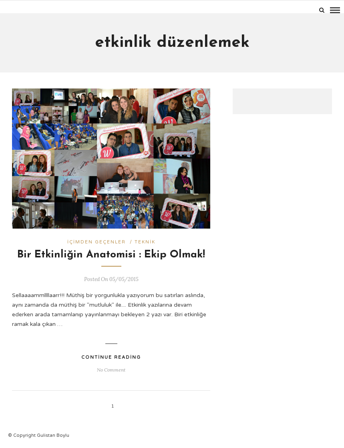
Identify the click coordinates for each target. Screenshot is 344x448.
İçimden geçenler (96, 242)
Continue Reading (111, 357)
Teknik (145, 242)
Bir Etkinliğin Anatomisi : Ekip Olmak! (111, 254)
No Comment (111, 370)
